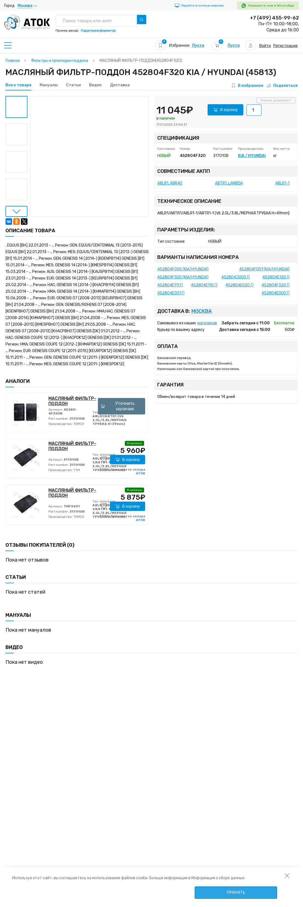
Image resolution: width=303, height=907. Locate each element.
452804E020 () (239, 285)
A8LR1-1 (282, 183)
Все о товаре (18, 85)
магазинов (207, 323)
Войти (265, 45)
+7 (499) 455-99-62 (274, 18)
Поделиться (282, 85)
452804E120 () (276, 277)
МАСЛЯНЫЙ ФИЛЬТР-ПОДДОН (72, 401)
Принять (236, 892)
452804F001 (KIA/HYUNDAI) (264, 269)
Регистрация (285, 45)
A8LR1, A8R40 (169, 183)
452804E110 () (204, 285)
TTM (76, 470)
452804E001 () (170, 293)
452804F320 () (275, 285)
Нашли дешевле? (276, 100)
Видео (95, 85)
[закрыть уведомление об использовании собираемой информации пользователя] (287, 875)
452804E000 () (275, 293)
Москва (201, 311)
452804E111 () (170, 285)
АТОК (140, 473)
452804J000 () (235, 277)
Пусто (198, 45)
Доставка (120, 85)
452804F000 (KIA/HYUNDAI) (182, 269)
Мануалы (49, 85)
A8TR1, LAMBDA (229, 183)
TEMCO (78, 424)
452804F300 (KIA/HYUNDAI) (182, 277)
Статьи (73, 85)
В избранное (250, 85)
